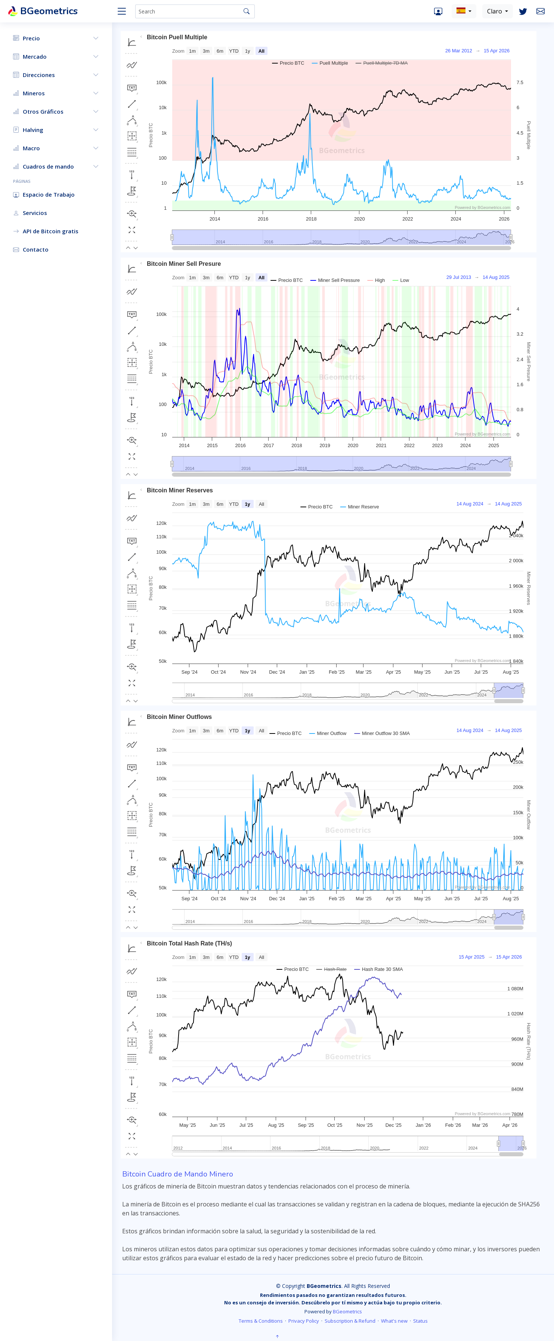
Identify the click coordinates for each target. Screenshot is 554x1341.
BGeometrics (347, 1311)
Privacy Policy (303, 1320)
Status (420, 1320)
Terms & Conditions (261, 1320)
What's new (394, 1320)
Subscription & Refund (350, 1320)
